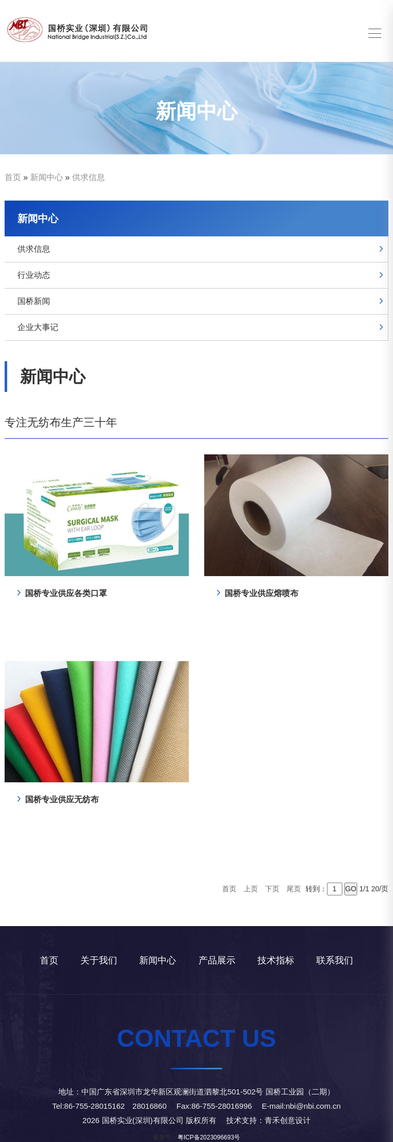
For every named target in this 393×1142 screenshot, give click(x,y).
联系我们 (334, 960)
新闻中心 (46, 177)
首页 (13, 177)
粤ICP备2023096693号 (209, 1137)
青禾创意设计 (288, 1120)
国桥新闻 (33, 301)
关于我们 (98, 960)
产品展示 (217, 960)
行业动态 (33, 275)
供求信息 (88, 177)
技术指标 (275, 960)
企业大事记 (37, 327)
